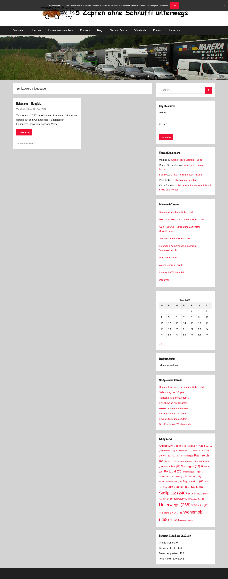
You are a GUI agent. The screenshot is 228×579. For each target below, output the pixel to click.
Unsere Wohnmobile (61, 30)
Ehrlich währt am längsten (173, 403)
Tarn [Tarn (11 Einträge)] (193, 499)
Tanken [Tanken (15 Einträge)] (168, 499)
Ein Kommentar (27, 143)
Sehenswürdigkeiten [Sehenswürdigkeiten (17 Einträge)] (170, 481)
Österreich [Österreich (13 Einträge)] (186, 520)
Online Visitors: (167, 542)
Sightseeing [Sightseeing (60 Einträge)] (193, 481)
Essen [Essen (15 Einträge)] (196, 451)
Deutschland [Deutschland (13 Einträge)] (170, 451)
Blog (99, 30)
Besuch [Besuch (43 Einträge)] (195, 445)
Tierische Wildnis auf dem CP (175, 397)
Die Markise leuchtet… (187, 180)
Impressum (175, 30)
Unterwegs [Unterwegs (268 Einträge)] (175, 504)
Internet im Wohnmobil (171, 272)
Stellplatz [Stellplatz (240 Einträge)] (173, 493)
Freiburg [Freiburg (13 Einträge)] (170, 461)
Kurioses (85, 30)
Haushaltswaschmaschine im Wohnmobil (181, 219)
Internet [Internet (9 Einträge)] (180, 461)
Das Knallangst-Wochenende (175, 424)
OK (174, 5)
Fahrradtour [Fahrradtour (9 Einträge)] (177, 456)
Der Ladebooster (168, 257)
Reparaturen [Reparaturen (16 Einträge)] (166, 477)
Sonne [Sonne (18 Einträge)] (168, 487)
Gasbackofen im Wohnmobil (174, 238)
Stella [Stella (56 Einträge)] (198, 486)
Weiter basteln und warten (173, 408)
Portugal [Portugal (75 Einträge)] (173, 471)
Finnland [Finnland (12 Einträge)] (188, 456)
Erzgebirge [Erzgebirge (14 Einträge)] (184, 451)
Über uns (36, 30)
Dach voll (164, 280)
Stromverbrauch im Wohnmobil (176, 212)
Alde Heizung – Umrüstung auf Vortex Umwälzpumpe (179, 229)
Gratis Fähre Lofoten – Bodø (186, 159)
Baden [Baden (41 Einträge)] (180, 445)
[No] (224, 5)
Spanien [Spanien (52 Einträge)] (182, 486)
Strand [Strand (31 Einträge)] (194, 493)
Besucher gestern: (169, 553)
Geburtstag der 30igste (171, 392)
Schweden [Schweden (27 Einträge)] (193, 476)
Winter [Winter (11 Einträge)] (178, 513)
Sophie (163, 174)
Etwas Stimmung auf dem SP (175, 419)
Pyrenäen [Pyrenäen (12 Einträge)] (188, 472)
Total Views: (166, 558)
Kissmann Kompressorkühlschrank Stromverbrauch (178, 248)
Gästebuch (140, 30)
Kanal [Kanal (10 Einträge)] (188, 461)
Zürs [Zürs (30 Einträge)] (175, 520)
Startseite (18, 30)
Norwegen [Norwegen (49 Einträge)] (190, 466)
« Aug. (162, 344)
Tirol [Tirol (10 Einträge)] (201, 499)
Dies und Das (118, 30)
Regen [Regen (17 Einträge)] (200, 472)
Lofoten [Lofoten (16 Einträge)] (198, 461)
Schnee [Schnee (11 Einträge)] (179, 477)
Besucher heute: (168, 548)
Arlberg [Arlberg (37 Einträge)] (166, 445)
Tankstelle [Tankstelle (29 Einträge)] (182, 498)
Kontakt (157, 30)
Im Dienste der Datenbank (173, 413)
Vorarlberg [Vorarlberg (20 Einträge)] (166, 513)
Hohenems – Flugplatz (29, 103)
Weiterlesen (24, 132)
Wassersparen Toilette (171, 265)
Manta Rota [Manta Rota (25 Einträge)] (171, 466)
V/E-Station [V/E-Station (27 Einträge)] (199, 505)
